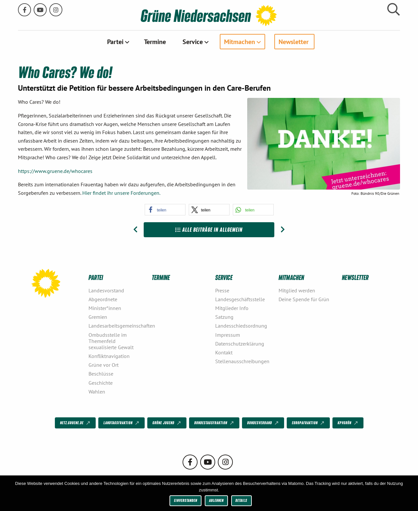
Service (193, 41)
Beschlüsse (100, 373)
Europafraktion (308, 423)
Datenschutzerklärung (239, 343)
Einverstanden (185, 500)
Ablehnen (216, 500)
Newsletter (294, 41)
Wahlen (96, 391)
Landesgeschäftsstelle (240, 299)
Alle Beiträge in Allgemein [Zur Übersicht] (209, 229)
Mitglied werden (297, 290)
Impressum (227, 334)
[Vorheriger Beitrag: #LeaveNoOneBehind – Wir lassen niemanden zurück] (135, 229)
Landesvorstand (106, 290)
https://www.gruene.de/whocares (55, 170)
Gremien (97, 317)
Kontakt (224, 352)
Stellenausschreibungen (242, 361)
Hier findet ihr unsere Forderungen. (121, 192)
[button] (165, 209)
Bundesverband (263, 423)
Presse (222, 290)
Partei (115, 41)
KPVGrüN (348, 423)
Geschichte (100, 382)
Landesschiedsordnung (241, 325)
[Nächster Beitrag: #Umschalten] (283, 229)
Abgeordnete (102, 299)
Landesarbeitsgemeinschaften (117, 325)
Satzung (224, 317)
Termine (155, 41)
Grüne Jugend (167, 423)
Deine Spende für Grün (304, 299)
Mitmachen (239, 41)
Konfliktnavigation (109, 356)
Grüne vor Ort (103, 365)
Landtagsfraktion (122, 423)
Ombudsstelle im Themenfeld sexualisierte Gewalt (111, 340)
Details (241, 500)
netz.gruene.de (75, 423)
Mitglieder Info (232, 308)
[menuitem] (117, 41)
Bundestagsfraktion (214, 423)
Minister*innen (104, 308)
